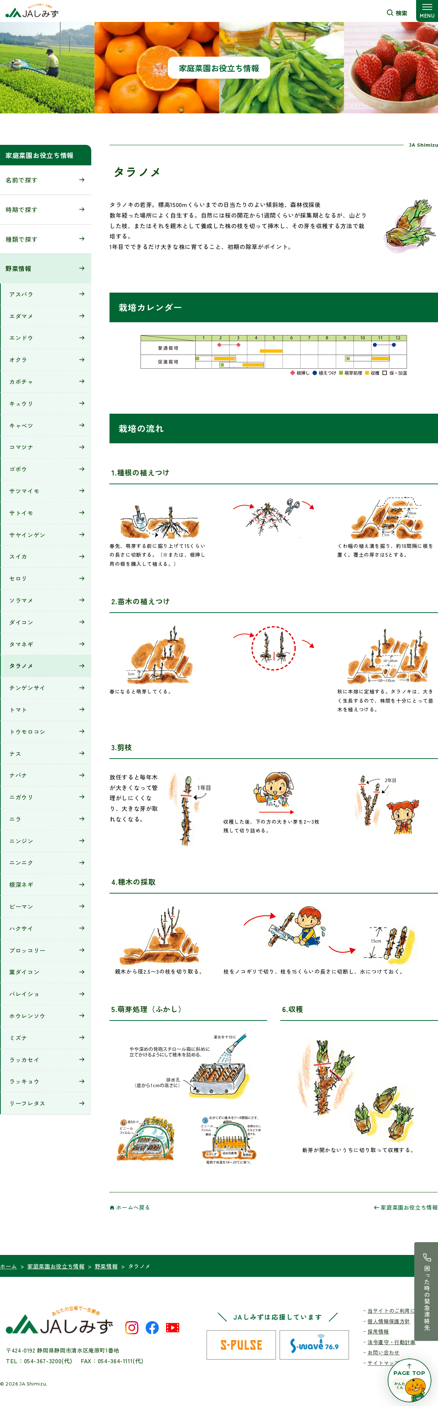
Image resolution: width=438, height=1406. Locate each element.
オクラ (18, 359)
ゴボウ (18, 469)
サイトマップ (384, 1362)
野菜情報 (18, 268)
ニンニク (21, 862)
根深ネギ (21, 884)
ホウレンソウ (27, 1015)
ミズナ (18, 1037)
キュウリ (21, 403)
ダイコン (21, 622)
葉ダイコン (24, 971)
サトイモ (21, 512)
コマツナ (21, 447)
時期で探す (21, 209)
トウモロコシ (27, 731)
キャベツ (21, 425)
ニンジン (21, 841)
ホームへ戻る (133, 1207)
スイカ (18, 556)
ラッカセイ (24, 1059)
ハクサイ (21, 928)
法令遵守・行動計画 (392, 1342)
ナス (15, 753)
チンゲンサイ (27, 687)
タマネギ (21, 644)
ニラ (15, 819)
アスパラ (21, 294)
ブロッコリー (27, 950)
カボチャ (21, 381)
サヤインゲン (27, 534)
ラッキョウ (24, 1081)
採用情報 (378, 1331)
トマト (18, 709)
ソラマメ (21, 600)
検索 (401, 12)
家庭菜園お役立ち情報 (39, 155)
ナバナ (18, 775)
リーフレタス (27, 1103)
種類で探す (21, 239)
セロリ (18, 578)
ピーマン (21, 906)
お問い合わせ (384, 1352)
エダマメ (21, 316)
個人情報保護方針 (389, 1321)
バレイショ (24, 993)
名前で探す (21, 179)
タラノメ (21, 665)
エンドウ (21, 337)
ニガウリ (21, 797)
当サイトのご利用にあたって (402, 1310)
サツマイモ (24, 490)
